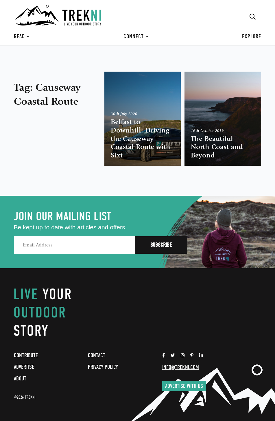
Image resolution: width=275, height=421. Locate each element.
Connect (136, 36)
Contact (96, 355)
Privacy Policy (103, 367)
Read (22, 36)
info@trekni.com (180, 367)
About (20, 378)
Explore (251, 36)
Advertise (24, 367)
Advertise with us (184, 386)
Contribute (26, 355)
